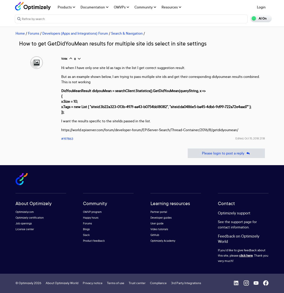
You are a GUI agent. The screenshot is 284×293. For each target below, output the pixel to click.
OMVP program (92, 212)
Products (66, 7)
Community (145, 7)
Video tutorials (159, 229)
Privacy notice (93, 283)
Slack (86, 235)
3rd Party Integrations (186, 283)
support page (241, 221)
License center (25, 229)
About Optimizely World (62, 283)
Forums (33, 33)
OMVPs (121, 7)
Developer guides (161, 218)
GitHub (154, 235)
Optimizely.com (25, 212)
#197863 (67, 139)
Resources (171, 7)
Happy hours (91, 218)
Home (20, 33)
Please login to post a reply (226, 153)
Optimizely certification (30, 218)
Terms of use (115, 283)
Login (261, 7)
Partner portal (158, 212)
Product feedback (94, 241)
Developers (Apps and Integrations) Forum (75, 33)
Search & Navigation (127, 33)
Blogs (86, 229)
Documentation (94, 7)
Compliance (158, 283)
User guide (157, 223)
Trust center (137, 283)
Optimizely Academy (162, 241)
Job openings (24, 223)
